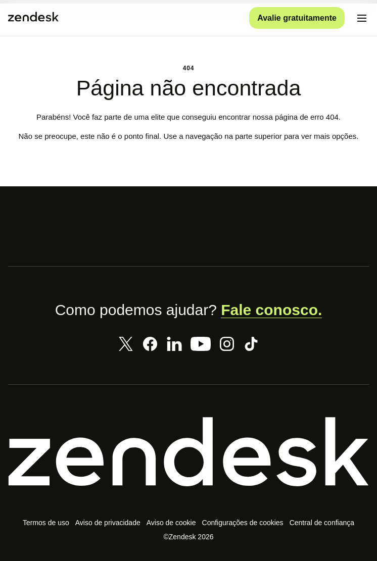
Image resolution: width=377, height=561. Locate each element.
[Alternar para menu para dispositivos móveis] (362, 18)
